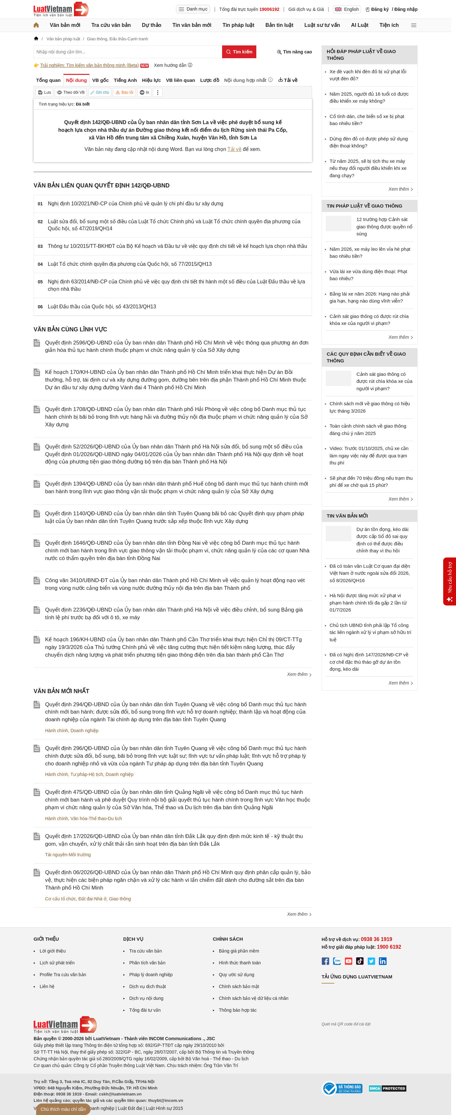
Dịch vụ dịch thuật (147, 986)
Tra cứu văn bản (111, 25)
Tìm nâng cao (294, 52)
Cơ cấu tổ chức (60, 898)
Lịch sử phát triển (57, 962)
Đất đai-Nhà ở (92, 898)
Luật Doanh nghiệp (95, 1108)
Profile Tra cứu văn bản (63, 974)
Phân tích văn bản (147, 962)
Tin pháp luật (238, 25)
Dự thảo (151, 25)
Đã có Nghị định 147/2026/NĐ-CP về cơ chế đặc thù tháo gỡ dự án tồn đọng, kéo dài (369, 662)
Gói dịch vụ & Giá (306, 9)
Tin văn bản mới (192, 25)
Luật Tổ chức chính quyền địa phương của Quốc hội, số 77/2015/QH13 (130, 264)
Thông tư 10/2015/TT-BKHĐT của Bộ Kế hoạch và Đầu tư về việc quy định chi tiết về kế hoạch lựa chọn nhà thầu (177, 246)
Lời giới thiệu (53, 950)
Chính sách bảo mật (239, 986)
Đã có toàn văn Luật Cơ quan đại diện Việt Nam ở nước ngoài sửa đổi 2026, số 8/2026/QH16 (370, 573)
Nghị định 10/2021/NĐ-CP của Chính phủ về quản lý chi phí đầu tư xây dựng (135, 203)
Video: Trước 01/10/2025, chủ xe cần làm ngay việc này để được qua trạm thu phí (369, 455)
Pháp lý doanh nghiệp (151, 974)
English (347, 9)
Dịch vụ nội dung (146, 998)
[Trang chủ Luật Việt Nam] (61, 9)
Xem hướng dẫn (173, 65)
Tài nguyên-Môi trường (68, 854)
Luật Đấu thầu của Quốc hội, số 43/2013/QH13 (102, 306)
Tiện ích (389, 25)
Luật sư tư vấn (322, 25)
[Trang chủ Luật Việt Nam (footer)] (65, 1031)
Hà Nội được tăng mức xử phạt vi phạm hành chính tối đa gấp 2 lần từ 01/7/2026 (368, 603)
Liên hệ (47, 986)
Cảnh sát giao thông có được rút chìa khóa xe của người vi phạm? (384, 381)
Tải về (235, 149)
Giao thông (120, 898)
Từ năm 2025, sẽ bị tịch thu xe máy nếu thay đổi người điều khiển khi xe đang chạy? (368, 168)
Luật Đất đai (130, 1108)
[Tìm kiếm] (239, 51)
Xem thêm (299, 674)
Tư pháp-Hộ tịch (86, 774)
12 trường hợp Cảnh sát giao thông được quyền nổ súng (384, 226)
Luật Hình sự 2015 (164, 1108)
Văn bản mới (65, 25)
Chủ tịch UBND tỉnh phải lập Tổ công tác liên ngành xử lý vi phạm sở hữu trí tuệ (370, 632)
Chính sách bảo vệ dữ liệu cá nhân (253, 998)
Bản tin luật (279, 25)
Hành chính (56, 730)
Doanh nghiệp (84, 730)
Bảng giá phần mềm (239, 950)
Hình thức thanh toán (240, 962)
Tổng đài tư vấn (145, 1010)
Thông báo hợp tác (238, 1010)
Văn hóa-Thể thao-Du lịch (96, 818)
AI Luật (359, 25)
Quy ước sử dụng (236, 974)
